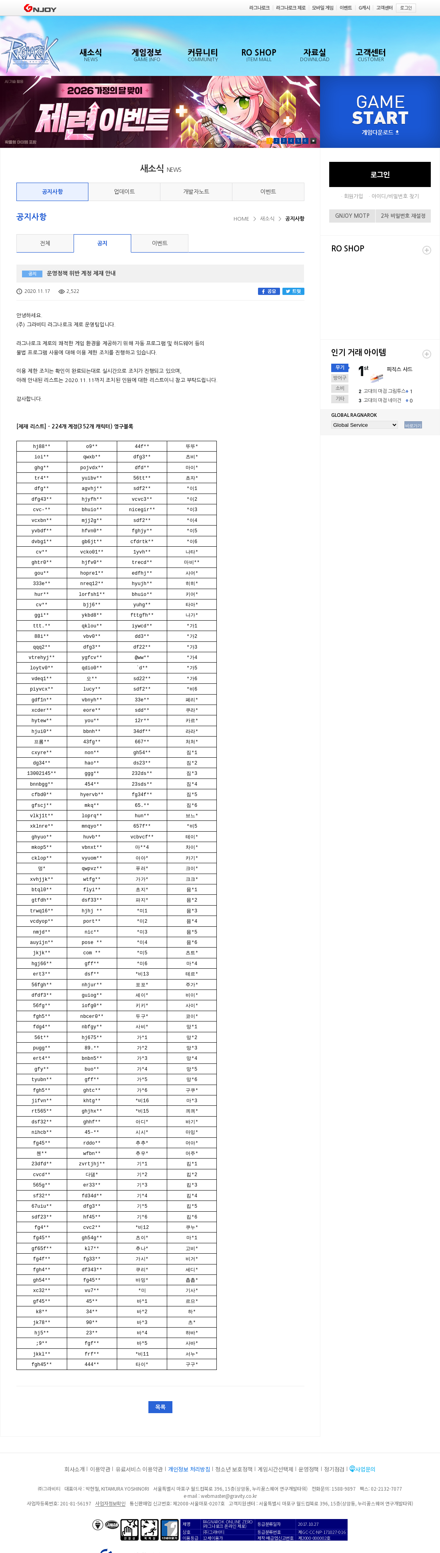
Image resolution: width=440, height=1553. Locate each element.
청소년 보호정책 (233, 1434)
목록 (160, 1372)
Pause (313, 141)
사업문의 (365, 1434)
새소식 (267, 218)
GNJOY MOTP (352, 216)
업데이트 (124, 192)
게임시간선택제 (275, 1434)
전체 (45, 243)
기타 (340, 398)
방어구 (339, 378)
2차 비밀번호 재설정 (403, 216)
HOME (241, 218)
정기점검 (334, 1434)
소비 (340, 388)
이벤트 (268, 192)
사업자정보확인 (110, 1468)
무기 (340, 367)
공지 (102, 243)
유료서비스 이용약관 (139, 1434)
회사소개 (74, 1434)
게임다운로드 (380, 133)
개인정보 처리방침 (189, 1434)
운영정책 (308, 1434)
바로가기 (413, 425)
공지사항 (52, 192)
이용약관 (100, 1434)
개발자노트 (196, 192)
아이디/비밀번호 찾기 (395, 196)
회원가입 (353, 196)
